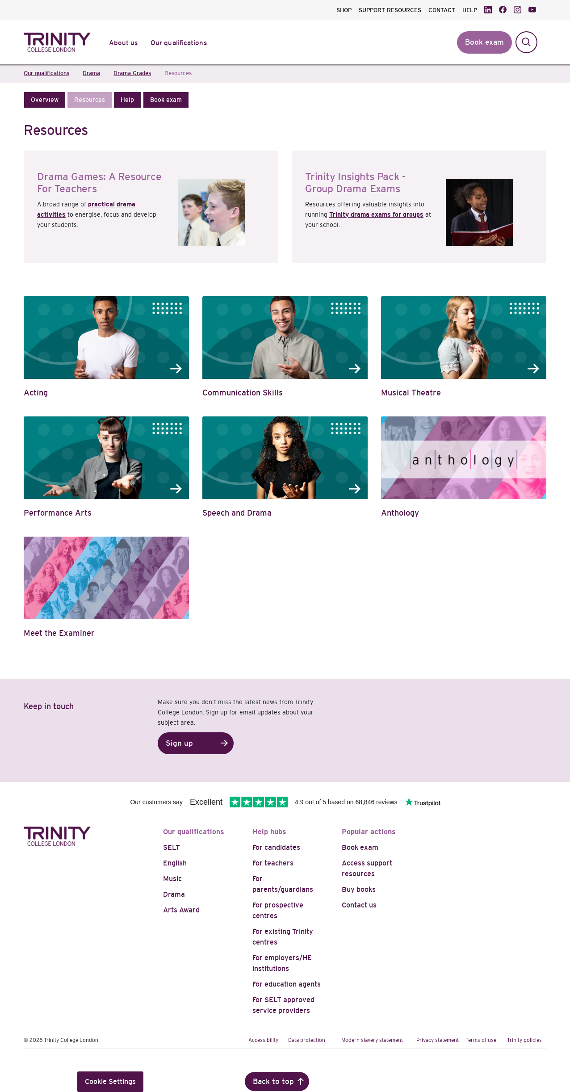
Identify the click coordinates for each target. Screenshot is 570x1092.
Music (172, 878)
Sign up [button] (179, 743)
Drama (174, 894)
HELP (469, 10)
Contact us (359, 905)
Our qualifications (193, 832)
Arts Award (181, 910)
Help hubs (269, 832)
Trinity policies (524, 1040)
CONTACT (441, 10)
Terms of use (480, 1040)
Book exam (360, 847)
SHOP (344, 10)
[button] (45, 100)
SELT (171, 847)
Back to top (273, 1081)
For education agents (286, 984)
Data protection (306, 1040)
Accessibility (263, 1040)
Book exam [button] (484, 42)
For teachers (272, 863)
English (175, 863)
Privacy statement (437, 1040)
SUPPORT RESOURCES (390, 10)
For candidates (276, 847)
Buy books (359, 889)
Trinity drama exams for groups (376, 214)
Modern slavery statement (372, 1040)
